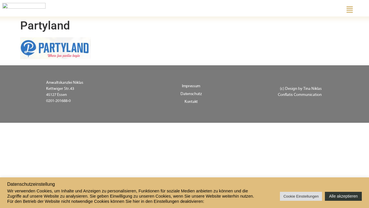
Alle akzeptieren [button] (343, 196)
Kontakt (191, 101)
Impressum (191, 86)
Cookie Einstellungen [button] (301, 196)
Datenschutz (191, 94)
